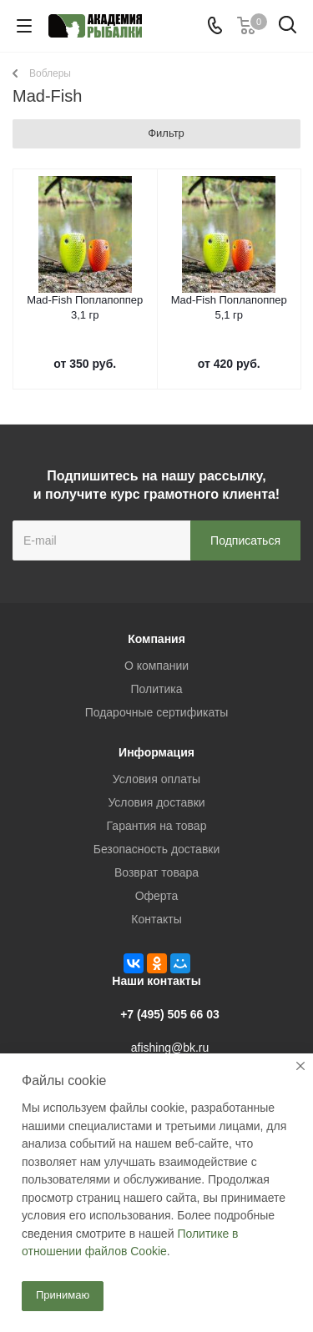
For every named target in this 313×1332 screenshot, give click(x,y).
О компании (156, 665)
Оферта (157, 895)
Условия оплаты (156, 779)
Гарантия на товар (157, 825)
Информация (156, 752)
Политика (157, 689)
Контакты (156, 919)
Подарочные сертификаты (157, 712)
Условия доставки (156, 802)
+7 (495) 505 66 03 (170, 1014)
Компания (156, 639)
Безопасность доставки (156, 849)
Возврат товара (156, 872)
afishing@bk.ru (170, 1047)
